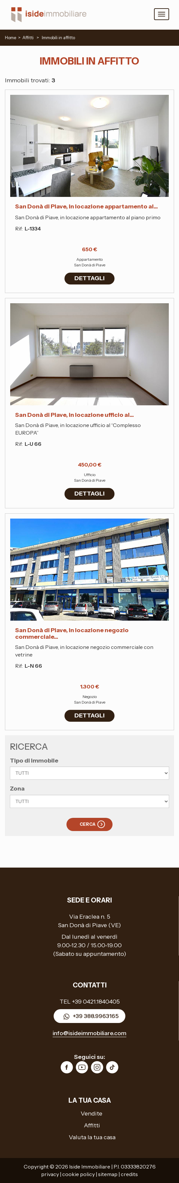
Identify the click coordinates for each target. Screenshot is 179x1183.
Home (10, 37)
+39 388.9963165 (89, 1016)
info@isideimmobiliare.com (89, 1033)
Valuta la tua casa (92, 1137)
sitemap (107, 1174)
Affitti (92, 1125)
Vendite (91, 1113)
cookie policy (78, 1174)
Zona (17, 788)
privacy (50, 1174)
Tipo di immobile (34, 760)
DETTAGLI (89, 278)
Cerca (87, 824)
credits (129, 1174)
